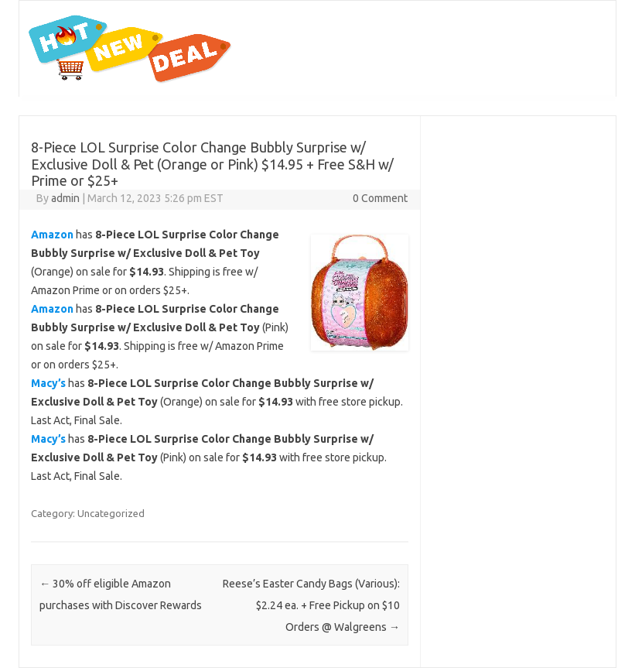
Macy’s (48, 383)
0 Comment (380, 198)
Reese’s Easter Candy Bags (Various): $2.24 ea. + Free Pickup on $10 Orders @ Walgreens (311, 605)
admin (65, 198)
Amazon (52, 234)
